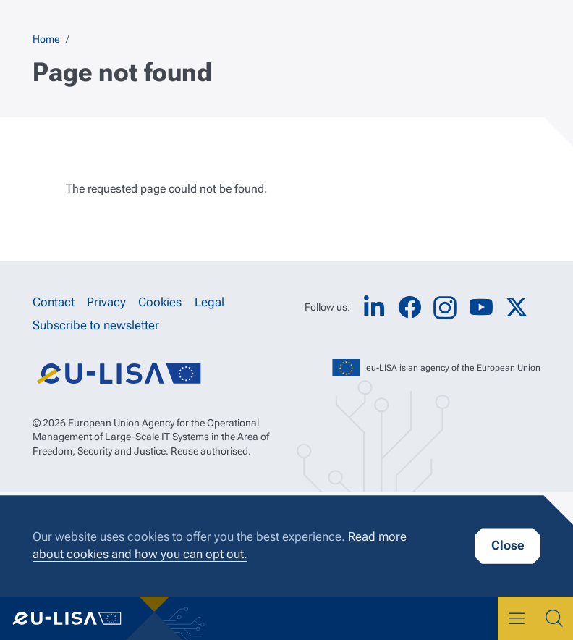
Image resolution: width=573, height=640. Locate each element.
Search (554, 618)
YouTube (481, 307)
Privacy (106, 302)
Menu (516, 618)
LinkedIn (374, 307)
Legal (209, 302)
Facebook (409, 307)
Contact (54, 302)
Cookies (160, 302)
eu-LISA (78, 618)
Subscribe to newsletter (96, 326)
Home (46, 39)
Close (507, 545)
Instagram (445, 307)
